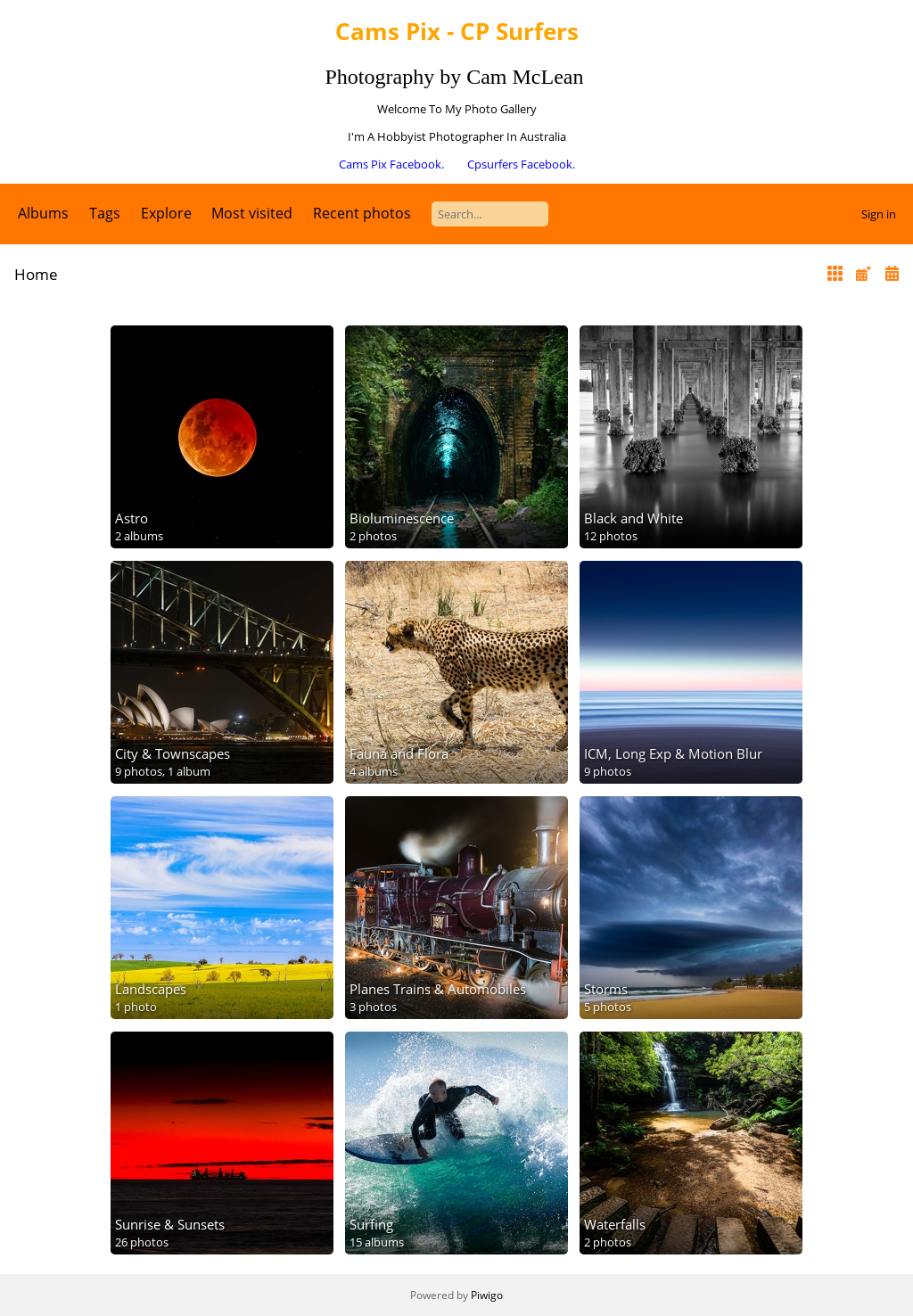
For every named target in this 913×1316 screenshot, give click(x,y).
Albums (43, 213)
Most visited (251, 213)
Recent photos (362, 213)
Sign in (878, 214)
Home (36, 274)
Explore (166, 213)
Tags (104, 213)
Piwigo (487, 1295)
